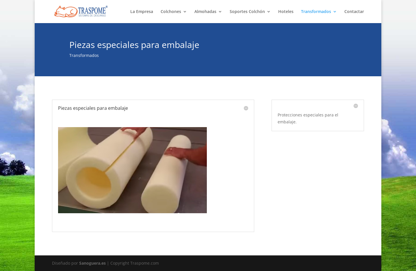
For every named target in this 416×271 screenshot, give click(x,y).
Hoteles (286, 12)
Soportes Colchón (247, 12)
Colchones (171, 12)
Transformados (316, 12)
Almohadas (205, 12)
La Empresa (141, 12)
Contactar (354, 12)
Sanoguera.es (92, 263)
